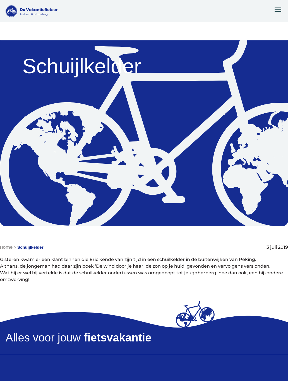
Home (6, 247)
